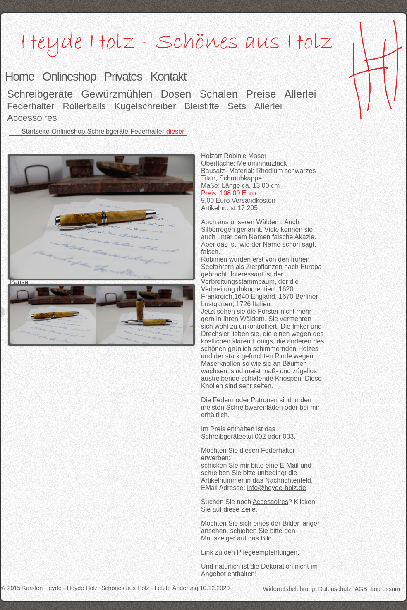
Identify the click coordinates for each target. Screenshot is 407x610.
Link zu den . (250, 552)
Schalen (218, 94)
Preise (261, 94)
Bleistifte (201, 106)
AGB (360, 589)
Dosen (175, 94)
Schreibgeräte (40, 94)
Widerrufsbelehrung (289, 589)
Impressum (385, 589)
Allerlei (300, 94)
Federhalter (31, 106)
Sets (236, 106)
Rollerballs (84, 106)
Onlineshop (69, 76)
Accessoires (32, 118)
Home (19, 76)
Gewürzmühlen (116, 94)
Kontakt (168, 76)
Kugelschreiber (145, 106)
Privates (123, 76)
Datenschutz (334, 589)
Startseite (36, 131)
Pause (19, 282)
